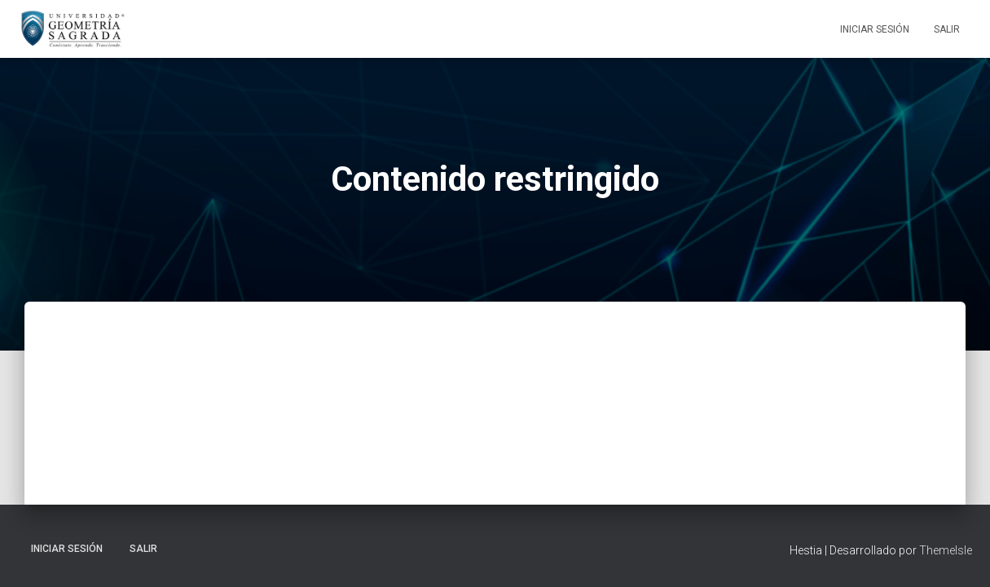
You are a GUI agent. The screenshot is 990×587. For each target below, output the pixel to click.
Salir (947, 29)
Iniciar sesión (874, 29)
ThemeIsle (945, 550)
